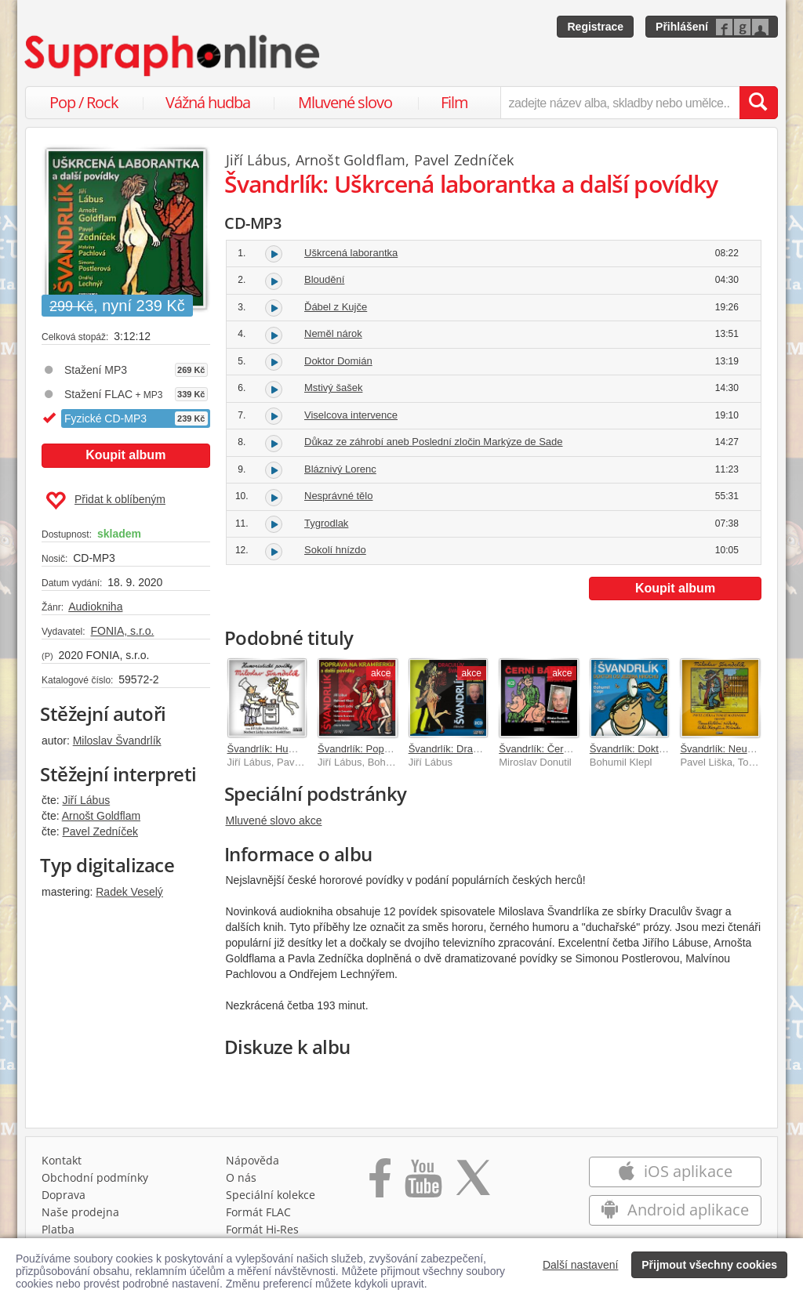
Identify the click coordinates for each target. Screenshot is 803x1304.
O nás (241, 1177)
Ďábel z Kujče (335, 307)
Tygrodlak (326, 523)
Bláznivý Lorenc (340, 469)
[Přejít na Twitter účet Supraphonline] (472, 1183)
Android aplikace (675, 1209)
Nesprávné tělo (338, 496)
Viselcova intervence (351, 415)
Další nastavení (581, 1265)
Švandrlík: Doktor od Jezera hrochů (670, 749)
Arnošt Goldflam (101, 816)
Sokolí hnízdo (335, 550)
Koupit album (125, 455)
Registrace (595, 26)
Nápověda (252, 1160)
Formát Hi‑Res (263, 1229)
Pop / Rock (83, 102)
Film (454, 102)
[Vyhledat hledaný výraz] (758, 102)
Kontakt (62, 1160)
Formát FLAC (258, 1211)
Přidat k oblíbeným (105, 500)
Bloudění (324, 279)
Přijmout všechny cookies (709, 1265)
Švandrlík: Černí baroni (551, 749)
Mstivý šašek (333, 387)
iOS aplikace (674, 1171)
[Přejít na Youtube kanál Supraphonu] (422, 1183)
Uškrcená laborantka (351, 253)
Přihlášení (682, 26)
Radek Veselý (129, 892)
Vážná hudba (207, 102)
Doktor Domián (338, 361)
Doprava (63, 1194)
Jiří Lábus (86, 800)
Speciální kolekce (270, 1194)
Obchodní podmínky (95, 1177)
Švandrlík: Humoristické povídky (299, 749)
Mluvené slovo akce (274, 820)
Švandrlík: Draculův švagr (467, 749)
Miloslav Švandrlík (117, 740)
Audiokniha (95, 606)
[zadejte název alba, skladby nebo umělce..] (619, 102)
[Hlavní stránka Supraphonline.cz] (173, 55)
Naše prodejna (80, 1211)
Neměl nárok (333, 333)
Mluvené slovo (345, 102)
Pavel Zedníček (100, 831)
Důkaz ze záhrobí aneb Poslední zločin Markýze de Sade (433, 441)
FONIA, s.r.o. (122, 631)
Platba (58, 1229)
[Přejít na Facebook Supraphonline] (380, 1183)
